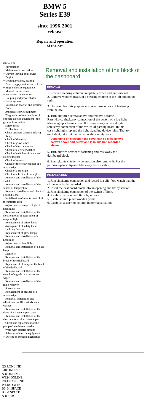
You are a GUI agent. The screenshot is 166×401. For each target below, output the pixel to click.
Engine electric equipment (20, 87)
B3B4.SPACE (11, 392)
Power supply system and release (24, 84)
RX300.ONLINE (13, 381)
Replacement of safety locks (21, 222)
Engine (9, 77)
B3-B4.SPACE (11, 388)
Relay (8, 136)
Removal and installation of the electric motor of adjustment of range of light (22, 215)
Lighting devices (14, 229)
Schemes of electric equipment (22, 333)
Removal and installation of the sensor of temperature (22, 186)
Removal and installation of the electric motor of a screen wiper (22, 317)
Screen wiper (12, 288)
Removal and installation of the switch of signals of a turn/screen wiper (22, 274)
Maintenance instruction (19, 70)
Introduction (12, 66)
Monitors (10, 253)
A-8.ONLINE (11, 373)
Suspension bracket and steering (23, 104)
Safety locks (12, 125)
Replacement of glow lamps (21, 232)
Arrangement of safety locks (21, 226)
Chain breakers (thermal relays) (23, 132)
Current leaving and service (20, 73)
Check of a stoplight (16, 170)
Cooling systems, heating (19, 80)
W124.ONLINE (12, 377)
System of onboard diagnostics (22, 336)
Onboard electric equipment (20, 111)
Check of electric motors (19, 146)
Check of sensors (15, 160)
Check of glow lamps (17, 142)
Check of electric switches (20, 149)
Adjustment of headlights (19, 243)
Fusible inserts (13, 129)
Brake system (13, 101)
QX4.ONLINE (11, 366)
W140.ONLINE (12, 385)
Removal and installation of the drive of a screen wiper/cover (22, 310)
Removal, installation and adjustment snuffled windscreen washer (21, 302)
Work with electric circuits (20, 329)
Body (8, 108)
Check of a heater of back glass (22, 174)
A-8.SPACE (9, 396)
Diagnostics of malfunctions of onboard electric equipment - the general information (21, 119)
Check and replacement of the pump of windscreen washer (21, 324)
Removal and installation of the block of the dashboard (22, 258)
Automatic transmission (18, 94)
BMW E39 (9, 63)
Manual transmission (17, 91)
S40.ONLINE (11, 370)
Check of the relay (15, 139)
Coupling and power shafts (20, 97)
